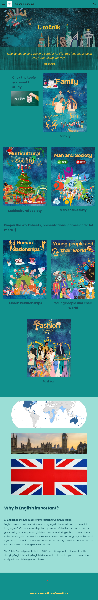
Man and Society (73, 210)
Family (65, 136)
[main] (49, 27)
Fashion (49, 381)
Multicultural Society (25, 210)
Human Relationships (25, 303)
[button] (3, 4)
